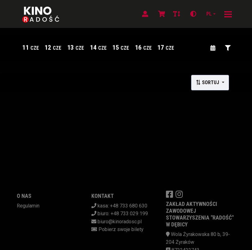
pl (209, 14)
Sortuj (208, 82)
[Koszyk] (160, 14)
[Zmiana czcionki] (176, 14)
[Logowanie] (145, 14)
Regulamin (28, 206)
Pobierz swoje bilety (121, 229)
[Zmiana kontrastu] (193, 14)
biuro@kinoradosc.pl (120, 222)
